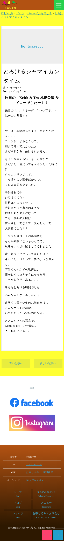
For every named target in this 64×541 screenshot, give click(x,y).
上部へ (58, 535)
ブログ (17, 503)
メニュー (59, 5)
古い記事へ (16, 363)
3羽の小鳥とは (46, 493)
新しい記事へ (48, 363)
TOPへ (47, 535)
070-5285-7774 (35, 464)
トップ (17, 493)
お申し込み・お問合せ (39, 472)
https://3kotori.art (36, 479)
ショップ (17, 514)
